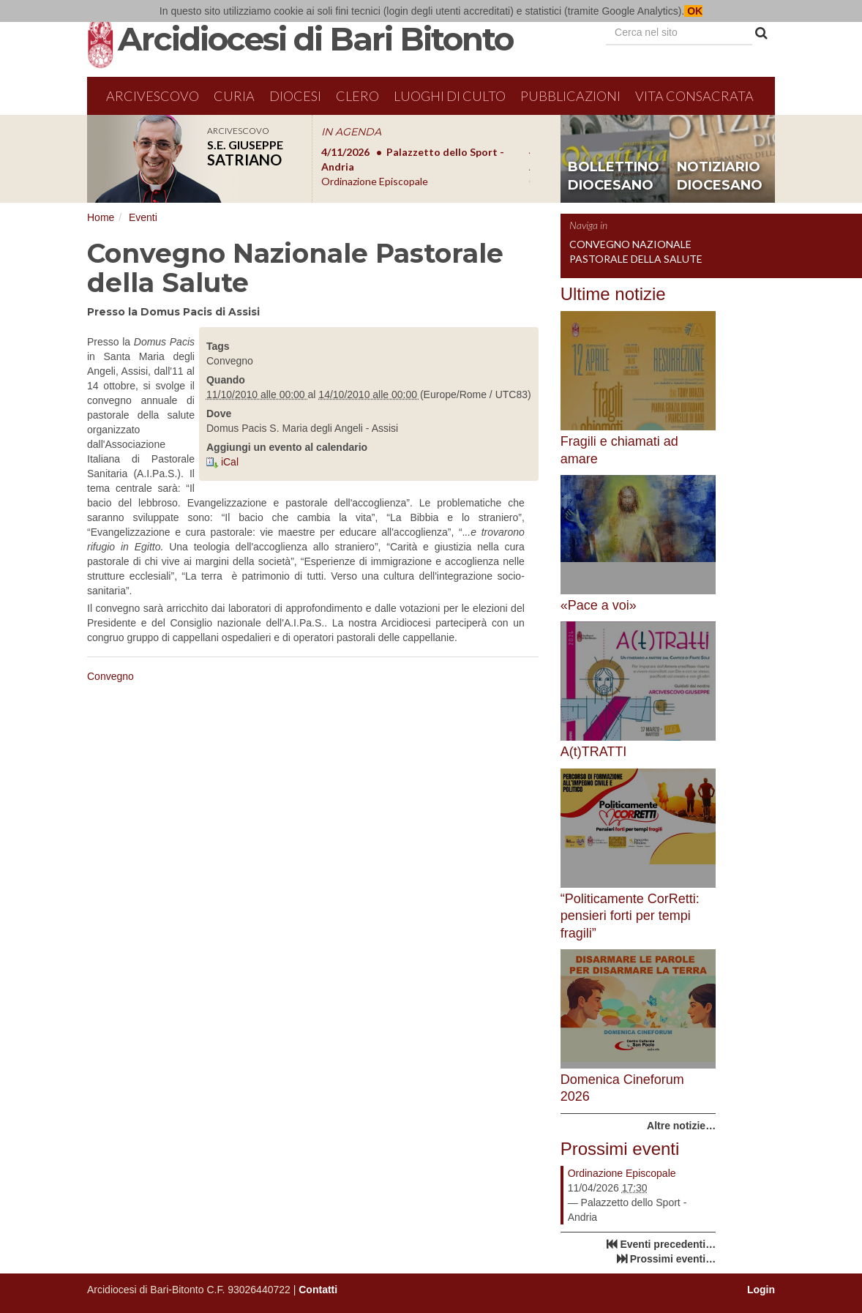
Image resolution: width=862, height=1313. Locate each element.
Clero (357, 96)
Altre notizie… (681, 1125)
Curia (234, 96)
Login (761, 1289)
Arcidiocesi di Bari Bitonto (315, 39)
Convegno (110, 676)
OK (693, 11)
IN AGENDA (351, 131)
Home (100, 217)
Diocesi (295, 96)
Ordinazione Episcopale (622, 1173)
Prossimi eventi (620, 1149)
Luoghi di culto (450, 96)
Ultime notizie (613, 294)
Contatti (318, 1289)
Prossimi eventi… (673, 1259)
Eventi (143, 217)
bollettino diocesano (613, 176)
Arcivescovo (152, 96)
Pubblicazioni (570, 96)
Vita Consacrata (694, 96)
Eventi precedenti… (668, 1244)
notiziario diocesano (719, 176)
